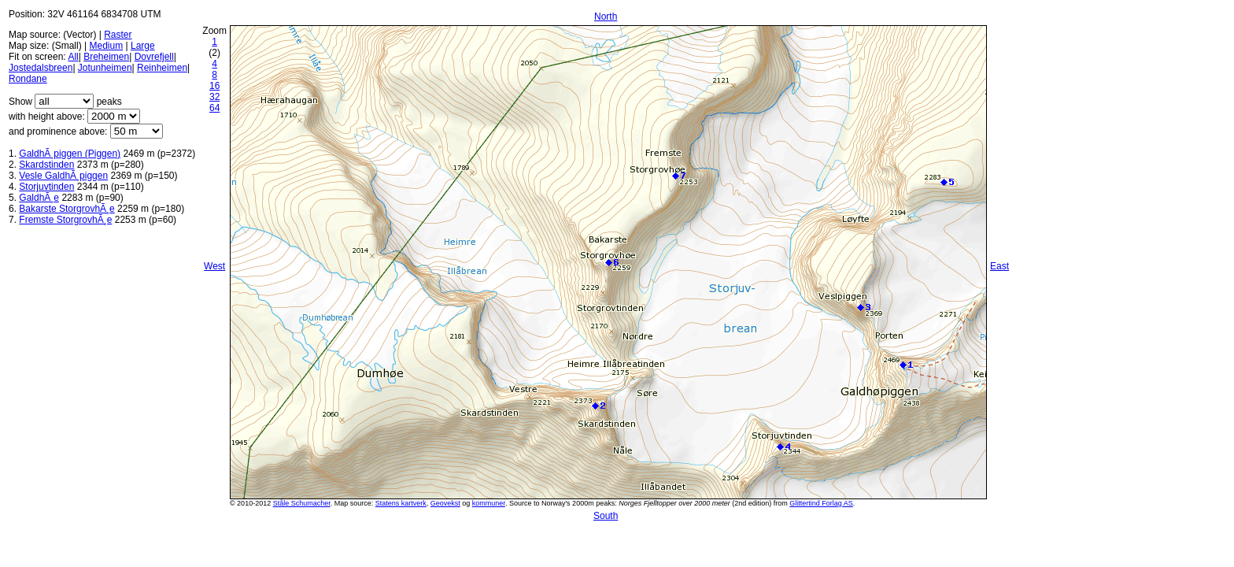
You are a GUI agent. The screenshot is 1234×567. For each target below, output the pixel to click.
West (214, 266)
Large (143, 45)
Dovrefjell (154, 56)
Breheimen (106, 56)
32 (214, 96)
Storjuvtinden (46, 186)
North (605, 16)
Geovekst (445, 503)
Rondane (28, 78)
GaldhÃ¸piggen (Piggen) (69, 153)
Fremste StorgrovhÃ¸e (65, 219)
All (73, 56)
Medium (106, 45)
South (605, 515)
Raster (117, 34)
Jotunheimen (105, 67)
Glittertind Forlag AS (821, 503)
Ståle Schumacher (302, 503)
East (999, 266)
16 (214, 85)
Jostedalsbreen (40, 67)
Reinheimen (162, 67)
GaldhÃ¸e (39, 197)
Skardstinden (46, 164)
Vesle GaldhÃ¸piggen (63, 175)
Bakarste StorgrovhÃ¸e (66, 208)
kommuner (488, 503)
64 (214, 107)
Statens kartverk (401, 503)
